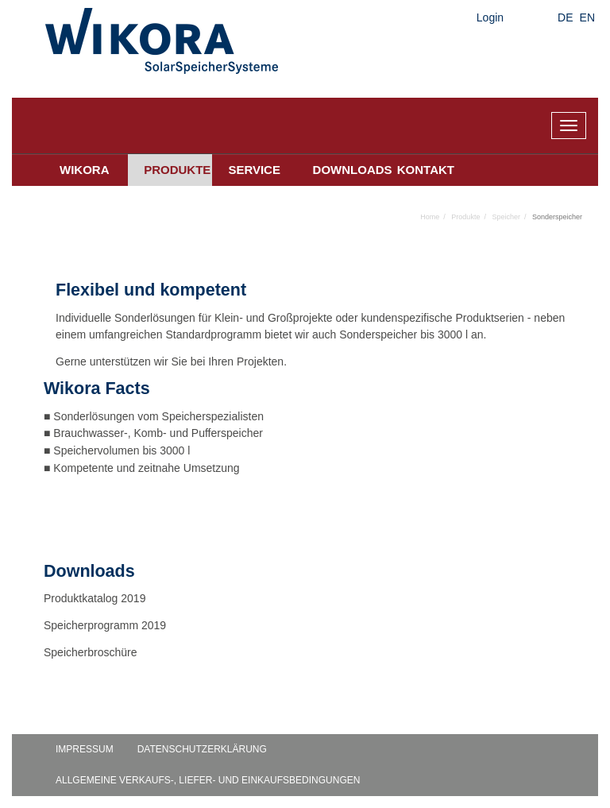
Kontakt (425, 169)
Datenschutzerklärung (202, 749)
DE (565, 17)
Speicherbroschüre (92, 652)
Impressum (85, 749)
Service (254, 169)
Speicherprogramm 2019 (105, 625)
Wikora (85, 169)
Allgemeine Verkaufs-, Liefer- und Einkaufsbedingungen (208, 780)
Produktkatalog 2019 (94, 598)
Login (490, 17)
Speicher (506, 217)
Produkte (177, 169)
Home (429, 217)
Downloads (347, 169)
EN (587, 17)
